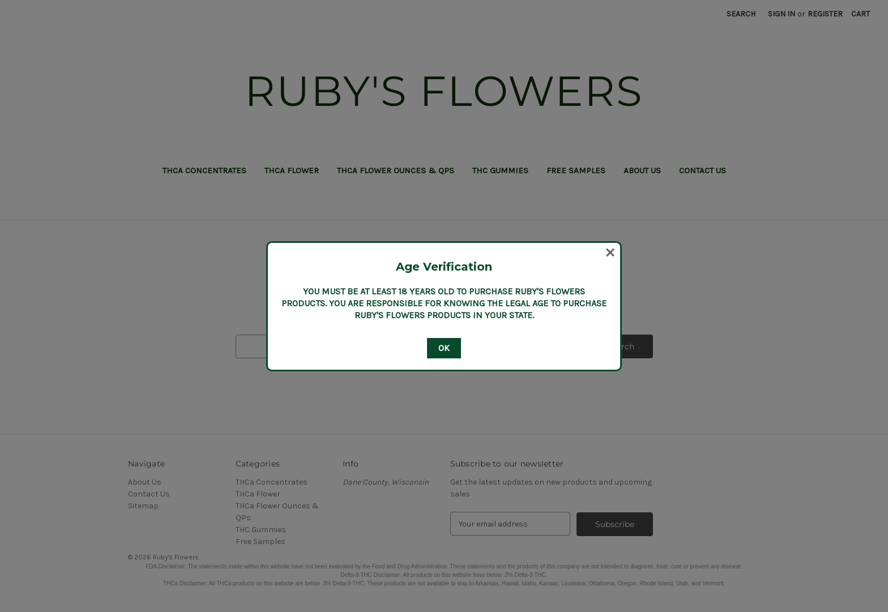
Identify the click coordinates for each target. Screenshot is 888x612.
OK (444, 348)
